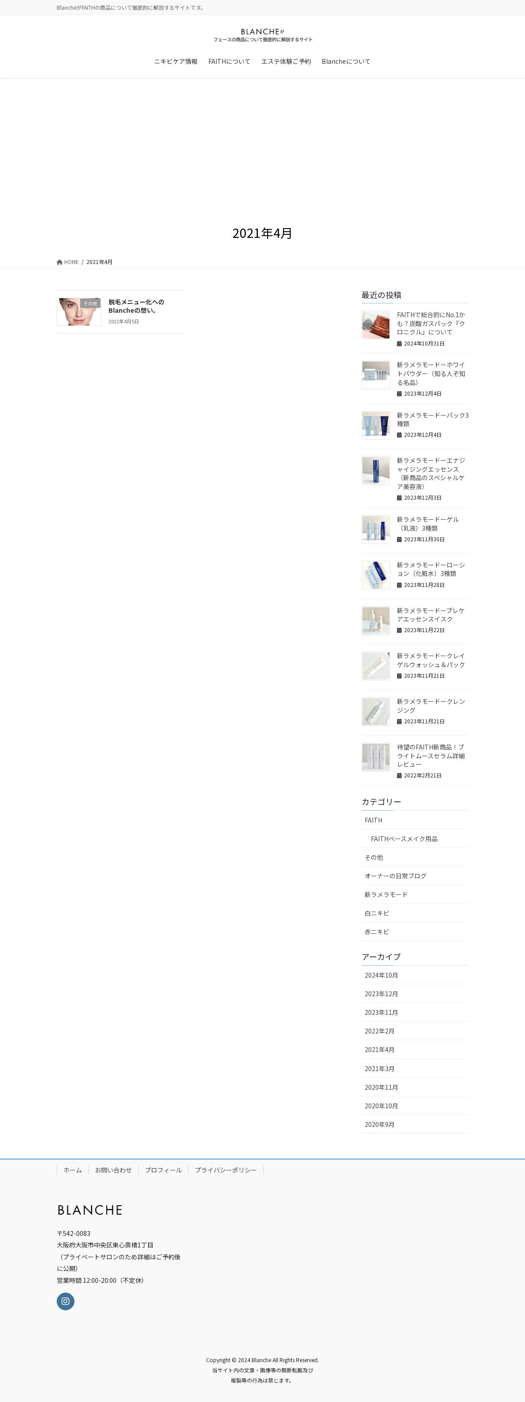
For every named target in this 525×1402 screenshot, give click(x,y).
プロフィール (163, 1169)
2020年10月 (381, 1105)
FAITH (373, 820)
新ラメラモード (386, 894)
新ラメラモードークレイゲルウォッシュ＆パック (431, 660)
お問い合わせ (113, 1169)
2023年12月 (381, 993)
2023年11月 (381, 1012)
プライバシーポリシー (226, 1169)
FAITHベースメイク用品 (404, 838)
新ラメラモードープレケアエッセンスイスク (431, 615)
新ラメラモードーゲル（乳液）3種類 (428, 523)
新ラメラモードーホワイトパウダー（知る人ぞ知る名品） (431, 373)
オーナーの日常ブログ (396, 875)
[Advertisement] (262, 144)
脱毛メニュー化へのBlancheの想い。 (136, 306)
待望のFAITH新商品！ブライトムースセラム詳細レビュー (431, 755)
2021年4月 (380, 1049)
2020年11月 (381, 1087)
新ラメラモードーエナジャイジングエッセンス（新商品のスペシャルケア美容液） (431, 473)
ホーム (72, 1169)
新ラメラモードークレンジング (431, 706)
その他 (374, 857)
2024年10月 (381, 975)
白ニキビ (377, 913)
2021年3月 (380, 1068)
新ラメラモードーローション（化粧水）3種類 (431, 569)
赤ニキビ (377, 931)
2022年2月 (380, 1030)
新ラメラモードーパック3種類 (433, 419)
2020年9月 (380, 1124)
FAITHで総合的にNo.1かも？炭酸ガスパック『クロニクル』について (431, 323)
